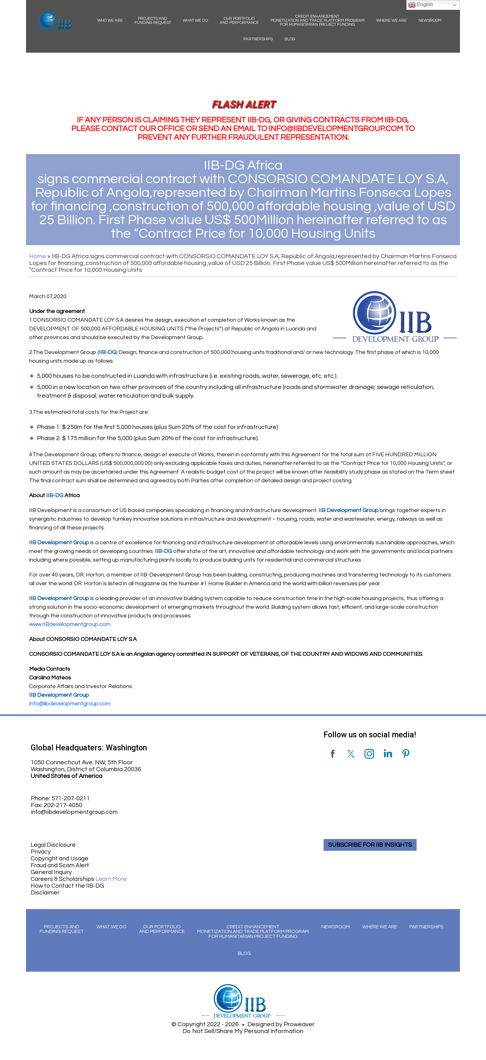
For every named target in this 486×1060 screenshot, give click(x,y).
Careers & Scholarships (80, 879)
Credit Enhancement (318, 20)
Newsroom (429, 20)
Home (37, 256)
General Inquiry (52, 872)
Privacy (41, 852)
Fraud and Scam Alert (61, 865)
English (420, 5)
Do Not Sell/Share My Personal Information (243, 1032)
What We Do (195, 20)
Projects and (153, 20)
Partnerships (258, 39)
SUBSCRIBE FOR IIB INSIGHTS (371, 845)
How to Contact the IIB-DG (69, 886)
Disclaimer (45, 893)
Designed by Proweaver (281, 1025)
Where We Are (391, 20)
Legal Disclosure (54, 845)
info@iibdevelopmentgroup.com (69, 704)
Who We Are (110, 20)
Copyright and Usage (61, 858)
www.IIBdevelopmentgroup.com (69, 624)
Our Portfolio (239, 20)
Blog (290, 39)
